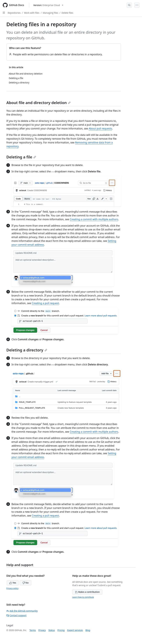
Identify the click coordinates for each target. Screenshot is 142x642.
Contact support (16, 615)
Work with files (31, 12)
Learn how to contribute (83, 597)
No (25, 582)
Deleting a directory (26, 350)
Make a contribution (87, 591)
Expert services (75, 630)
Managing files (50, 12)
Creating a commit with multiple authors (94, 219)
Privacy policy (12, 588)
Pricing (61, 630)
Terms (32, 630)
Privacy (42, 630)
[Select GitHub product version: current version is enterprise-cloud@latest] (48, 5)
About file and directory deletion (38, 102)
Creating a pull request (45, 303)
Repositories (14, 12)
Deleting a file (21, 157)
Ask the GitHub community (22, 610)
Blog (87, 630)
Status (51, 630)
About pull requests (100, 128)
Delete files (67, 12)
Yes (12, 582)
